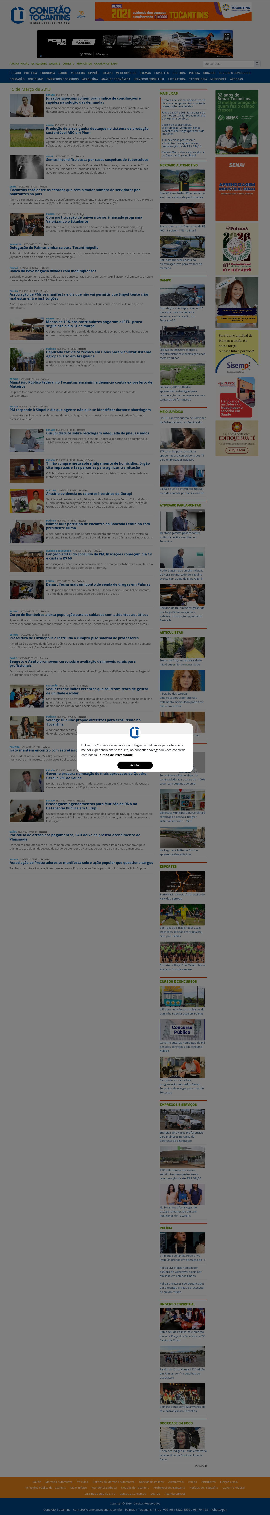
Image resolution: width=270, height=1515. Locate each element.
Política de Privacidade (115, 755)
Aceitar (135, 765)
